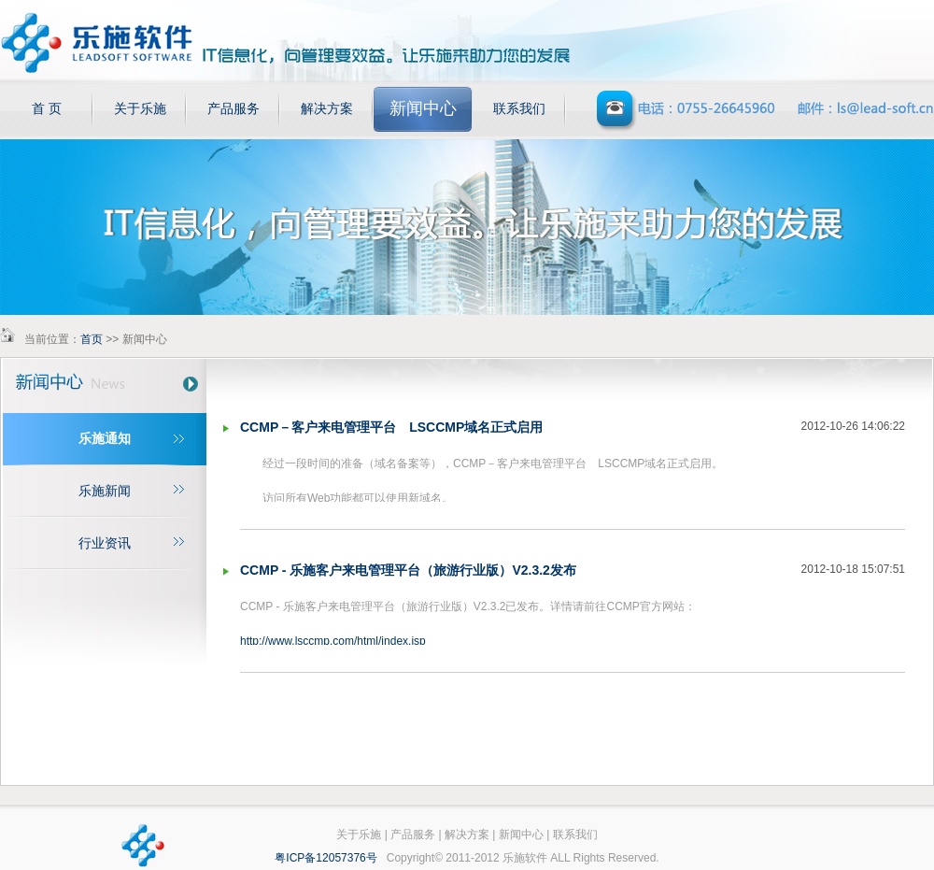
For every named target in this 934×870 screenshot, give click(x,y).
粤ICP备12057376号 (325, 857)
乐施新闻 (104, 490)
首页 (91, 339)
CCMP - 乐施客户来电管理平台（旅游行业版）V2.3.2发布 (408, 570)
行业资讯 (104, 542)
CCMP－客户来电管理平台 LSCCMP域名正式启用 (391, 427)
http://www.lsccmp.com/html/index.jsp (333, 641)
